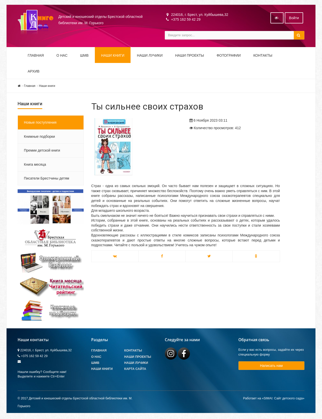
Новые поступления (40, 123)
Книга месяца (35, 165)
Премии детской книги (42, 151)
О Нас (96, 357)
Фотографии (229, 56)
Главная (36, 56)
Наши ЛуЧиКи (150, 56)
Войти (294, 18)
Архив (33, 72)
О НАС (61, 56)
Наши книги (112, 56)
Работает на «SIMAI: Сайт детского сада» (273, 399)
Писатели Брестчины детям (46, 179)
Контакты (262, 56)
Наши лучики (136, 363)
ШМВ (84, 56)
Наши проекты (189, 56)
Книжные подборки (39, 137)
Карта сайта (135, 369)
